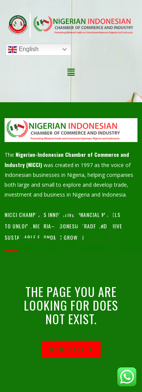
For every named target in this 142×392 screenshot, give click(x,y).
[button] (70, 72)
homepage (72, 349)
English (23, 49)
